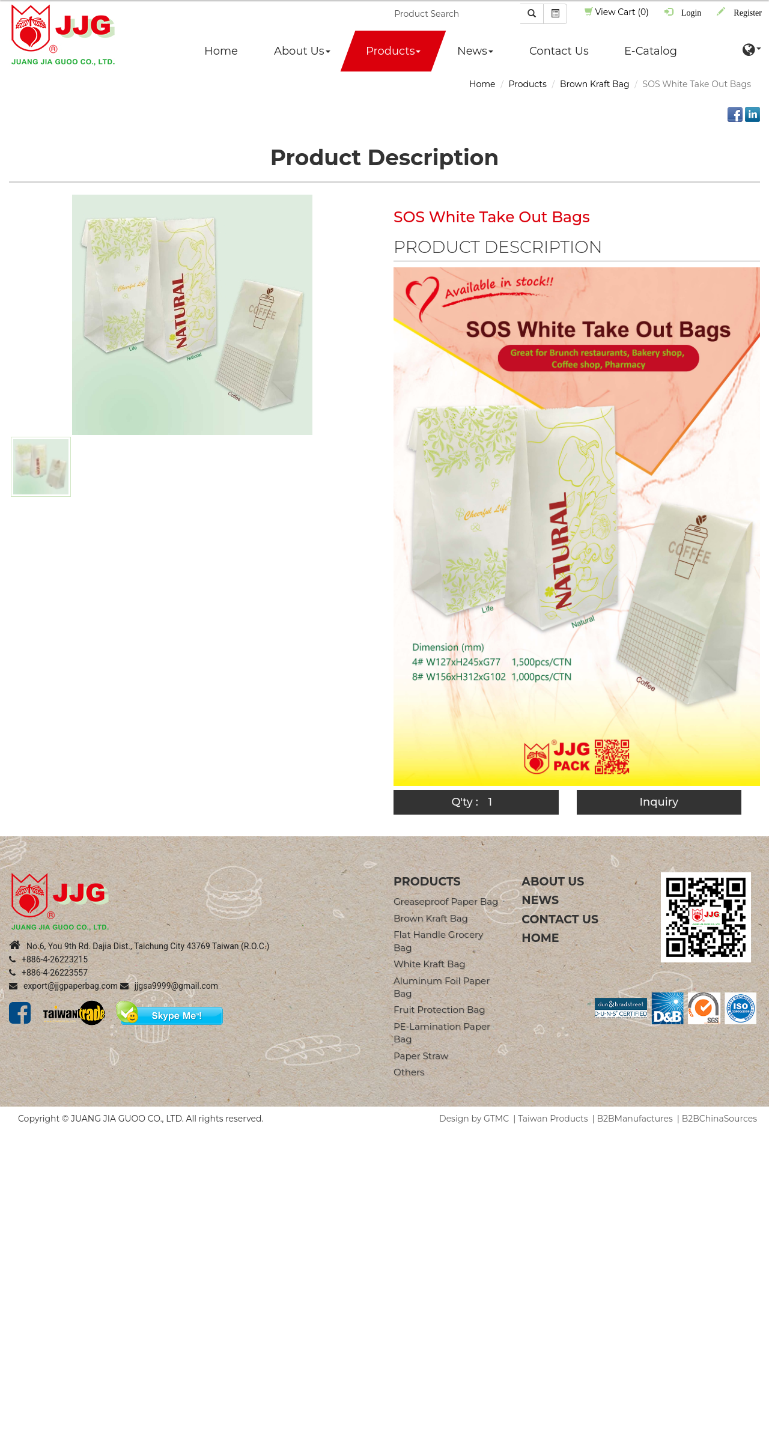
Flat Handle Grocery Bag (438, 941)
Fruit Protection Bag (439, 1009)
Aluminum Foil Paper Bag (442, 987)
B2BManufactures (635, 1118)
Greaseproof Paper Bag (446, 901)
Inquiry (658, 802)
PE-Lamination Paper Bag (442, 1033)
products (427, 882)
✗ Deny (15, 1172)
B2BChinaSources (719, 1118)
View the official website (108, 1244)
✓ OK (340, 1437)
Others (409, 1072)
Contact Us (559, 51)
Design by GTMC (474, 1118)
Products (393, 51)
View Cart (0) (617, 12)
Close (11, 1136)
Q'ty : (464, 802)
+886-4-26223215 (48, 959)
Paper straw (421, 1056)
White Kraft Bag (430, 964)
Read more (27, 1244)
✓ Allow (16, 1160)
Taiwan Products (553, 1118)
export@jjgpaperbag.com (63, 986)
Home (221, 51)
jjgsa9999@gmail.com (169, 986)
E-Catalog (650, 51)
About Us (302, 51)
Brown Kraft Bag (595, 84)
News (475, 51)
